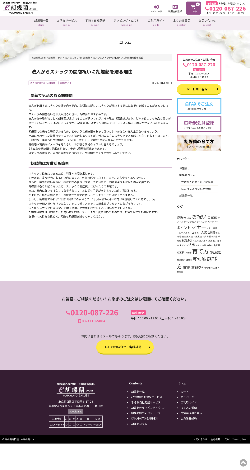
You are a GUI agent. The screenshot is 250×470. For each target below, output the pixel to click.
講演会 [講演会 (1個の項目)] (189, 257)
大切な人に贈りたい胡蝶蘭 (197, 180)
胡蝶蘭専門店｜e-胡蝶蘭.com (20, 437)
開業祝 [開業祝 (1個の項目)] (207, 265)
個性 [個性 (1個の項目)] (184, 234)
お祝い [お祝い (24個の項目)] (199, 214)
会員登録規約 (189, 416)
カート (194, 7)
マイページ (156, 8)
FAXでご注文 (199, 103)
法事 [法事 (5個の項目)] (191, 242)
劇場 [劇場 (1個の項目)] (206, 234)
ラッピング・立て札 (126, 21)
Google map (75, 409)
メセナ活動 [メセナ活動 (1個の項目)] (212, 226)
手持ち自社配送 (95, 21)
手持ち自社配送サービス (146, 400)
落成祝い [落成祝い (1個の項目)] (181, 257)
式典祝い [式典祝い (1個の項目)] (198, 238)
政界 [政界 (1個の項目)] (205, 238)
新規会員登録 (175, 8)
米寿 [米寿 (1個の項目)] (189, 250)
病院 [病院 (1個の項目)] (209, 243)
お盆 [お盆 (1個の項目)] (189, 215)
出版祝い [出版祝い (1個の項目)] (199, 234)
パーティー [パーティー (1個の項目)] (213, 219)
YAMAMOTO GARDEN (144, 416)
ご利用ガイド (156, 21)
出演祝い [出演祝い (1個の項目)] (190, 234)
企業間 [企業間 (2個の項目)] (211, 230)
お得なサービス (67, 21)
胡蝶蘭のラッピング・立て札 (148, 405)
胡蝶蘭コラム (187, 173)
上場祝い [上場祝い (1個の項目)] (196, 230)
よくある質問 (181, 21)
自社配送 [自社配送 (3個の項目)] (215, 250)
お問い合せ (197, 87)
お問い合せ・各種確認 (123, 345)
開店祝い (64, 80)
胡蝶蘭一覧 (41, 21)
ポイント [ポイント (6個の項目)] (184, 225)
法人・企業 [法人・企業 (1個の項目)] (201, 243)
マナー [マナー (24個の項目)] (198, 224)
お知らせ (184, 166)
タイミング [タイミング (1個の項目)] (202, 219)
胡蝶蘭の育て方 (199, 141)
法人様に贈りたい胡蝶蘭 (42, 80)
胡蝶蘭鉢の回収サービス (146, 411)
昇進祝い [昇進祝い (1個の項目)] (212, 238)
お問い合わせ (207, 21)
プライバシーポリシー (234, 437)
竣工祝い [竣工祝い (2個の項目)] (182, 250)
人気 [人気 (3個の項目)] (204, 230)
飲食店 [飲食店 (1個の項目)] (180, 269)
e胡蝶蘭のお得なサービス (146, 395)
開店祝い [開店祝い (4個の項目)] (197, 265)
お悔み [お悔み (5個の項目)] (182, 215)
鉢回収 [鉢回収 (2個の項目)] (186, 265)
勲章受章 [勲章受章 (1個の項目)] (213, 234)
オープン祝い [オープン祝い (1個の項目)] (190, 219)
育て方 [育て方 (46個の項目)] (200, 249)
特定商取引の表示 (191, 411)
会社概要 (215, 437)
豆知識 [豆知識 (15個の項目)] (199, 257)
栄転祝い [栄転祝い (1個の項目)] (183, 243)
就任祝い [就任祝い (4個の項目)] (188, 238)
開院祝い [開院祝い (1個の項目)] (215, 265)
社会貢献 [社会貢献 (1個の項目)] (215, 243)
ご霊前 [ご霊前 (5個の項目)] (212, 215)
